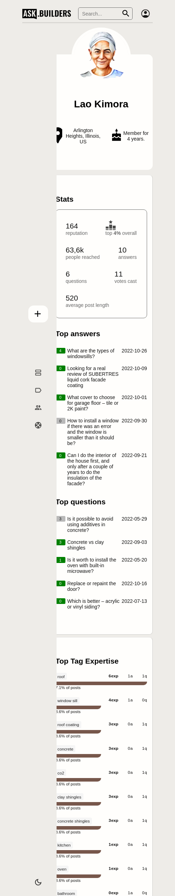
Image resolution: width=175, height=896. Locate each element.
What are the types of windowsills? (90, 353)
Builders (34, 415)
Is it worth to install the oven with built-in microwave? (91, 565)
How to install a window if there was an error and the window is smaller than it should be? (93, 432)
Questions (35, 380)
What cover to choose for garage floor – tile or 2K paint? (92, 402)
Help (35, 433)
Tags (35, 398)
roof (61, 676)
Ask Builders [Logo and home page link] (48, 14)
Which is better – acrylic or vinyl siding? (93, 604)
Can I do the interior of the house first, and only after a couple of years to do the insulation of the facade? (91, 469)
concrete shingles (74, 821)
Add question (35, 312)
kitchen (64, 845)
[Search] (105, 13)
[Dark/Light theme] (34, 879)
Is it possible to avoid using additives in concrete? (90, 524)
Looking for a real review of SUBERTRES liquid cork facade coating (92, 377)
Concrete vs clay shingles (85, 545)
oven (62, 869)
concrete (66, 749)
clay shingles (69, 797)
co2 (61, 773)
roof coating (68, 724)
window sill (67, 700)
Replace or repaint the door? (91, 586)
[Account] (146, 14)
